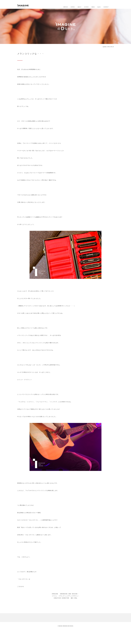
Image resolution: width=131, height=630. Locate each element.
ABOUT (79, 7)
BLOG (99, 7)
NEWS (93, 7)
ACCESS (86, 7)
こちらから (20, 586)
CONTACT (105, 7)
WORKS (73, 7)
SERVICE (65, 7)
